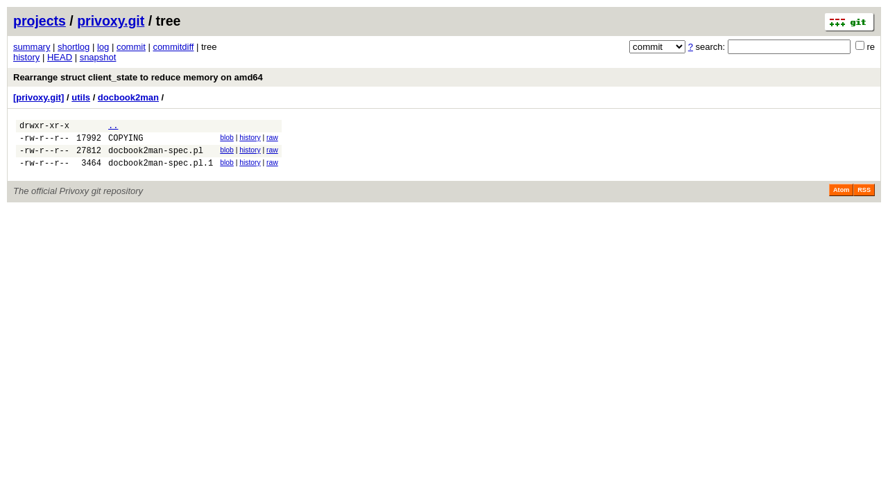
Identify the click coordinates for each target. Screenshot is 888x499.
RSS (864, 198)
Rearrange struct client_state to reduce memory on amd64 (138, 77)
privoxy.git (110, 20)
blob (227, 139)
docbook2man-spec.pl (155, 156)
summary (31, 47)
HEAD (59, 57)
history (26, 57)
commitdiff (173, 47)
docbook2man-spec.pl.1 (160, 171)
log (103, 47)
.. (113, 127)
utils (80, 97)
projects (39, 20)
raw (272, 139)
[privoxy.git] (38, 97)
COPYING (125, 142)
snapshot (98, 57)
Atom (841, 198)
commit (131, 47)
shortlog (73, 47)
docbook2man (128, 97)
